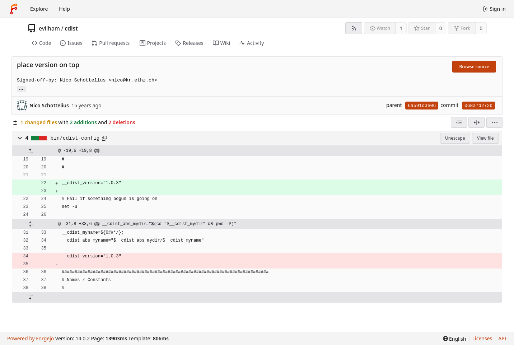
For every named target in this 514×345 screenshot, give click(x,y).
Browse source (474, 67)
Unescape (455, 138)
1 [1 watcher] (401, 28)
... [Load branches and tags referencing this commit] (21, 89)
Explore (39, 8)
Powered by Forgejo (30, 338)
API (502, 338)
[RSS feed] (353, 28)
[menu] (494, 122)
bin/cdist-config (75, 138)
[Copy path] (104, 138)
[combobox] (459, 122)
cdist (71, 28)
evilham (49, 28)
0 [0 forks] (481, 28)
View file (485, 138)
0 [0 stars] (440, 28)
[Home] (14, 9)
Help (64, 8)
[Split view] (476, 122)
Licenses (482, 338)
